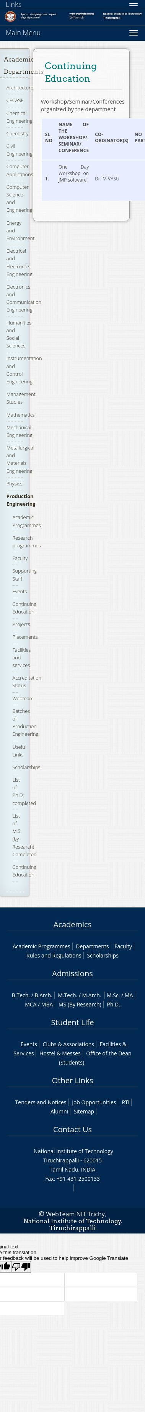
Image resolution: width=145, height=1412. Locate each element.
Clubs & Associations (68, 1044)
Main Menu (23, 32)
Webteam (22, 698)
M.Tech (67, 995)
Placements (24, 636)
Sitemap (84, 1111)
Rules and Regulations (53, 955)
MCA (30, 1004)
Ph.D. (113, 1004)
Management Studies (21, 398)
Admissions (72, 973)
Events (19, 591)
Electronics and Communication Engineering (24, 298)
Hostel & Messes (60, 1053)
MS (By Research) (80, 1004)
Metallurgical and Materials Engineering (20, 459)
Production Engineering (21, 500)
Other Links (72, 1080)
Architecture (20, 87)
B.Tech (20, 995)
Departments (92, 946)
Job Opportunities (94, 1102)
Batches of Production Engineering (25, 723)
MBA (47, 1004)
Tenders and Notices (41, 1102)
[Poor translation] (21, 1267)
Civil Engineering (20, 150)
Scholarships (26, 767)
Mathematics (21, 414)
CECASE (15, 100)
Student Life (72, 1022)
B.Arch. (43, 995)
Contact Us (72, 1129)
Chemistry (18, 133)
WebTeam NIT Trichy (75, 1214)
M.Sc (113, 995)
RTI (125, 1102)
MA (129, 995)
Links (13, 4)
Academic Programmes (41, 946)
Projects (21, 624)
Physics (15, 483)
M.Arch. (91, 995)
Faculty (20, 558)
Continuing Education (24, 608)
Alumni (59, 1111)
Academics (72, 924)
